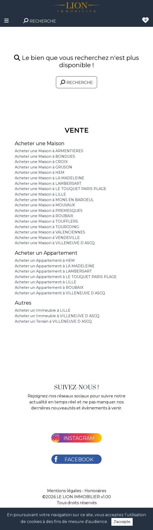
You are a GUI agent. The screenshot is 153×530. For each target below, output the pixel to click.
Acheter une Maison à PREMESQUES (49, 210)
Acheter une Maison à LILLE (40, 194)
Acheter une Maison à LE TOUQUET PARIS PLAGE (60, 189)
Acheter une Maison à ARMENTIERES (49, 151)
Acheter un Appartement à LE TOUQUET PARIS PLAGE (66, 277)
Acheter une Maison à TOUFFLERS (46, 221)
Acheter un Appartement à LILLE (45, 282)
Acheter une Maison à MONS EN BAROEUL (54, 200)
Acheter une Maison (39, 143)
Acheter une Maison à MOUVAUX (45, 205)
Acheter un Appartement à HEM (45, 260)
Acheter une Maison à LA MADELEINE (49, 178)
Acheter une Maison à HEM (39, 172)
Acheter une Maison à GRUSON (43, 167)
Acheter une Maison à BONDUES (45, 156)
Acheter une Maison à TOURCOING (47, 227)
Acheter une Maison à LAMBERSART (48, 183)
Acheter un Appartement (46, 253)
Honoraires (95, 490)
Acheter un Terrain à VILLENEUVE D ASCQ (53, 321)
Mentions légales (64, 490)
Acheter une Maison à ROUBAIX (44, 216)
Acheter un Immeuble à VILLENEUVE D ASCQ (57, 316)
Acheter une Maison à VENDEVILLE (47, 237)
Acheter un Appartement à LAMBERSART (53, 271)
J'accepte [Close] (122, 521)
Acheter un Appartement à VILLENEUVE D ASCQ (60, 293)
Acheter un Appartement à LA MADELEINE (55, 266)
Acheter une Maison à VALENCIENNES (50, 232)
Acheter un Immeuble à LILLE (42, 310)
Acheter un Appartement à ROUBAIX (49, 287)
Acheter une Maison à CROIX (41, 161)
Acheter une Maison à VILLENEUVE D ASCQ (55, 243)
